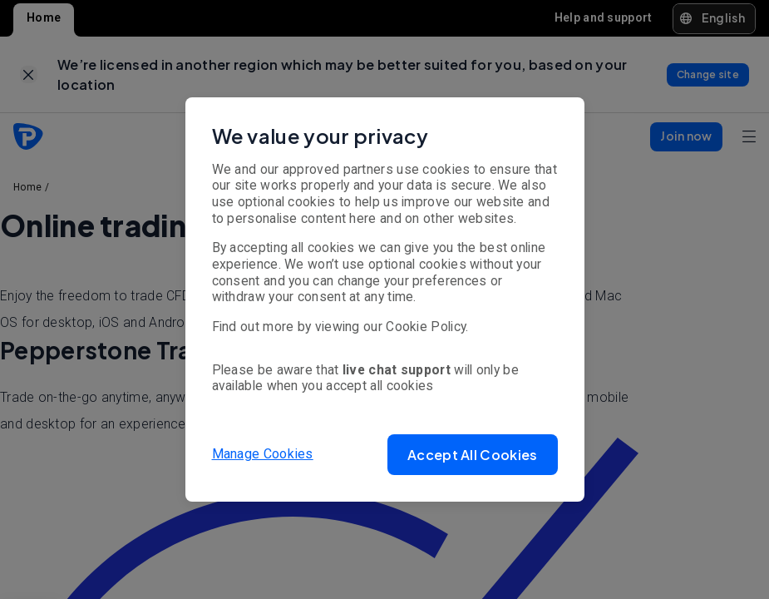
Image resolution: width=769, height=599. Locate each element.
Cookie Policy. (427, 326)
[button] (472, 454)
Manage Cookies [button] (262, 454)
